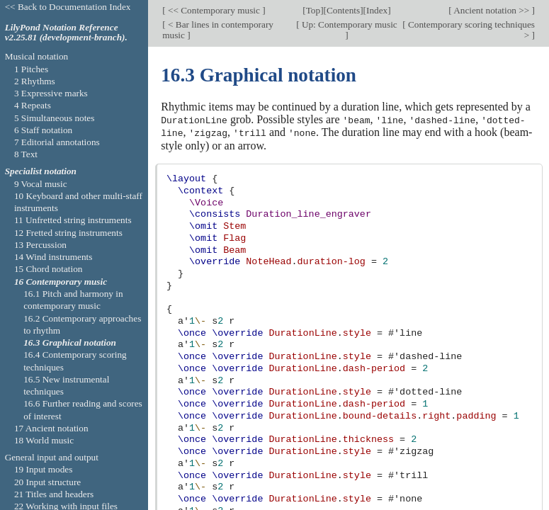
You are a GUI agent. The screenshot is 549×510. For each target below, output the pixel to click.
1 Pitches (31, 69)
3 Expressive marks (51, 93)
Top (313, 10)
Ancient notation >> (492, 10)
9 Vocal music (40, 183)
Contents (343, 10)
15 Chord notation (48, 269)
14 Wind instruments (53, 256)
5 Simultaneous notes (54, 118)
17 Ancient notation (51, 428)
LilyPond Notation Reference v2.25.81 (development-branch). (66, 32)
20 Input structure (47, 482)
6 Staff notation (43, 130)
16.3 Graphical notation (69, 342)
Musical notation (37, 56)
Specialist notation (41, 171)
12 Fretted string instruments (68, 232)
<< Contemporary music (214, 10)
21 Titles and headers (54, 494)
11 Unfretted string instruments (73, 220)
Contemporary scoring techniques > (470, 29)
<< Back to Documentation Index (68, 6)
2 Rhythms (34, 81)
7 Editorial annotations (57, 142)
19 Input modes (43, 469)
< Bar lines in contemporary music (217, 29)
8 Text (26, 154)
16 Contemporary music (60, 281)
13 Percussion (40, 244)
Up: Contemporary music (348, 24)
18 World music (44, 440)
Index (376, 10)
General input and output (51, 457)
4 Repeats (32, 105)
